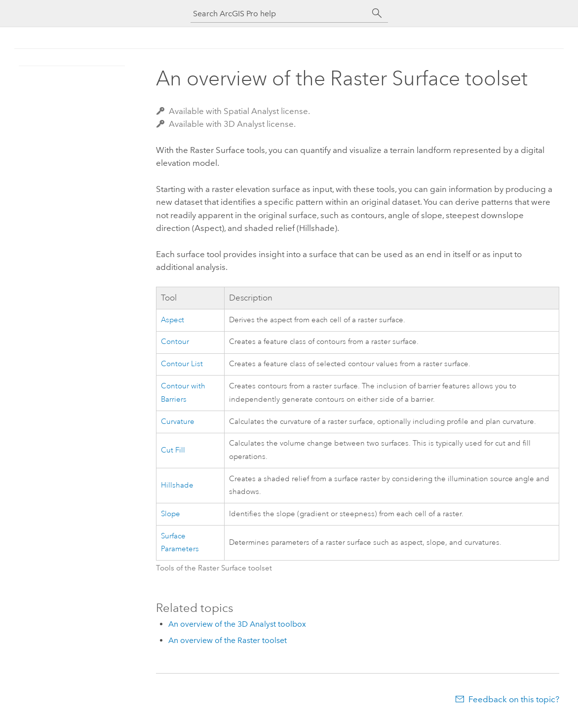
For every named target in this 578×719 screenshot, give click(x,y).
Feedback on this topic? (513, 699)
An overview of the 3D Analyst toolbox (237, 624)
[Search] (377, 13)
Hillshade (177, 485)
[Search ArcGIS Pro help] (279, 13)
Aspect (172, 320)
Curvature (177, 421)
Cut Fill (173, 450)
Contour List (182, 364)
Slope (170, 514)
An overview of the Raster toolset (227, 640)
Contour (175, 341)
